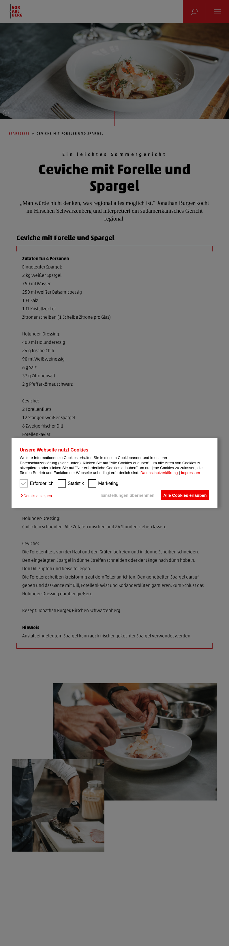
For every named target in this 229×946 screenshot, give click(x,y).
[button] (37, 495)
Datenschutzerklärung (159, 473)
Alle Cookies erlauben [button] (183, 495)
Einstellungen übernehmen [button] (124, 495)
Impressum (190, 473)
